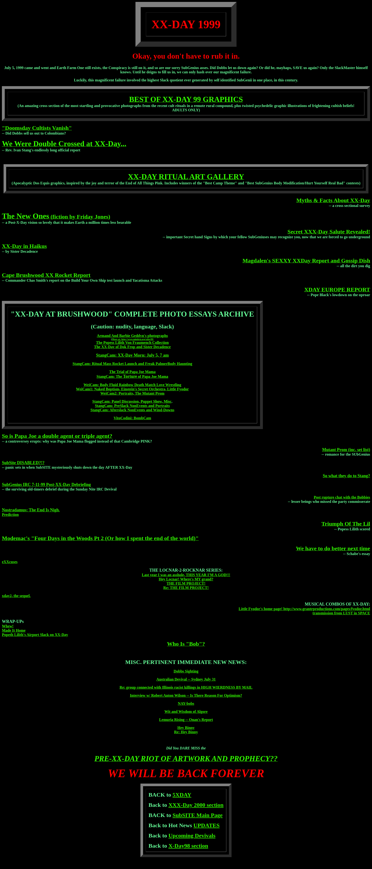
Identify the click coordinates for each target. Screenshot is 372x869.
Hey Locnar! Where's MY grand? (186, 579)
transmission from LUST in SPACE (341, 613)
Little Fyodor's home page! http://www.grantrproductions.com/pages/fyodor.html (304, 609)
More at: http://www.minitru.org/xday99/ (133, 339)
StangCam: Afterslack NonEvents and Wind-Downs (132, 410)
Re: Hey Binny (186, 732)
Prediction (10, 515)
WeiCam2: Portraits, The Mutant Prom (132, 393)
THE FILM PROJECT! (186, 583)
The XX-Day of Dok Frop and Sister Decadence (132, 347)
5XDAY (181, 795)
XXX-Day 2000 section (195, 805)
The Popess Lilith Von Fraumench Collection (132, 343)
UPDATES (206, 825)
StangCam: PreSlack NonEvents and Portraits (132, 406)
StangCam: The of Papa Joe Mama (132, 376)
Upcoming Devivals (191, 835)
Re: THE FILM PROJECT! (186, 588)
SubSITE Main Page (197, 815)
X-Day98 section (188, 846)
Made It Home (14, 630)
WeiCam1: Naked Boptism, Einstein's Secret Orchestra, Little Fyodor (132, 389)
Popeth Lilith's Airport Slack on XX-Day (35, 635)
